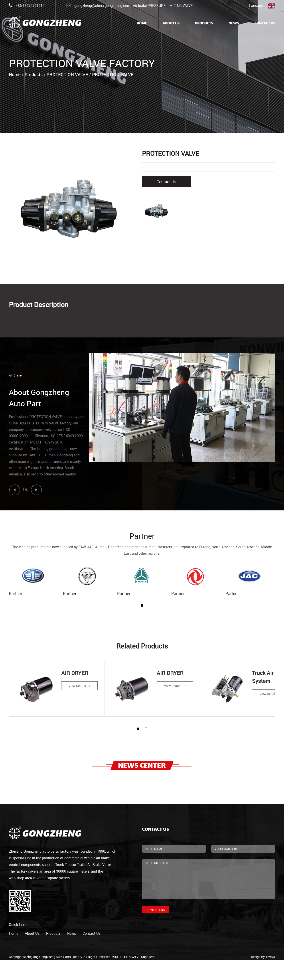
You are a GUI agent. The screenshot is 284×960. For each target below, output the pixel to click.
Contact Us (264, 23)
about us (32, 930)
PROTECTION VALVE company (53, 416)
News (234, 23)
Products (204, 23)
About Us (171, 23)
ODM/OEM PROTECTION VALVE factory (40, 423)
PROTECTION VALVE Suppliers (133, 953)
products (53, 930)
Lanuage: (262, 6)
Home (142, 23)
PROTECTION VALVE (67, 74)
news (71, 930)
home (13, 930)
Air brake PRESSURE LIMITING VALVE (163, 5)
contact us (92, 930)
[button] (142, 605)
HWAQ (270, 953)
